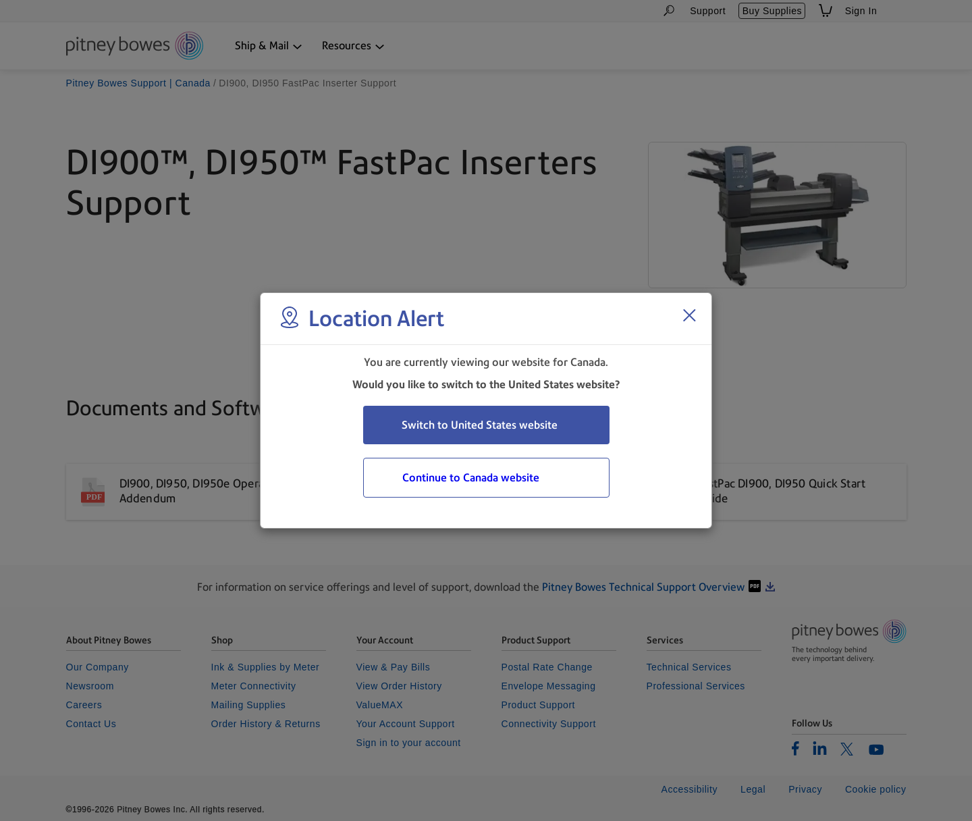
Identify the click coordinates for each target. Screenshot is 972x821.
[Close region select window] (689, 315)
